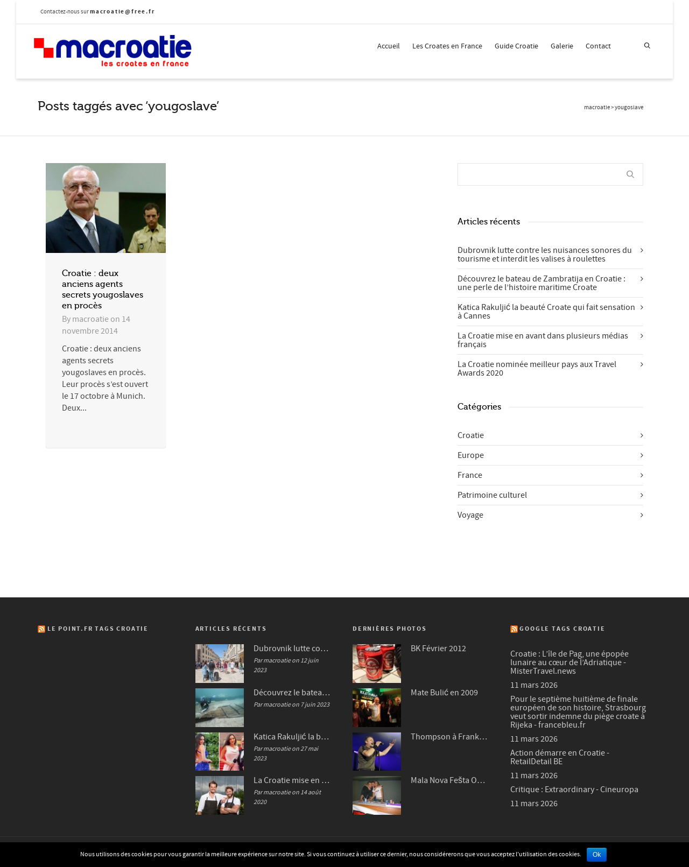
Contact (598, 46)
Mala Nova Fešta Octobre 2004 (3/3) (450, 780)
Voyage (470, 515)
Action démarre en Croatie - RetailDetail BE (559, 757)
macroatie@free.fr (122, 12)
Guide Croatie (516, 46)
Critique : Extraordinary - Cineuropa (574, 789)
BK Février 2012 (438, 648)
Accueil (388, 46)
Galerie (562, 46)
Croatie (471, 435)
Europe (471, 455)
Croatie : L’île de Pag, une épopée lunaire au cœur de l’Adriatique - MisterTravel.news (569, 662)
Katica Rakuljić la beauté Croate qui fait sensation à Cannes (546, 311)
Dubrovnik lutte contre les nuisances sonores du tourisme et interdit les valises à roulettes (545, 254)
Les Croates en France (447, 46)
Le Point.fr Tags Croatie (98, 628)
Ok (597, 854)
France (470, 475)
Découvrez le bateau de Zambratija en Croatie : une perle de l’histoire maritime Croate (541, 283)
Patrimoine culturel (492, 495)
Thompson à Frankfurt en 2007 (450, 736)
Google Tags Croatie (562, 628)
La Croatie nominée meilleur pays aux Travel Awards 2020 (537, 368)
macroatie (597, 107)
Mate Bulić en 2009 (444, 692)
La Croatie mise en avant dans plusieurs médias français (543, 340)
